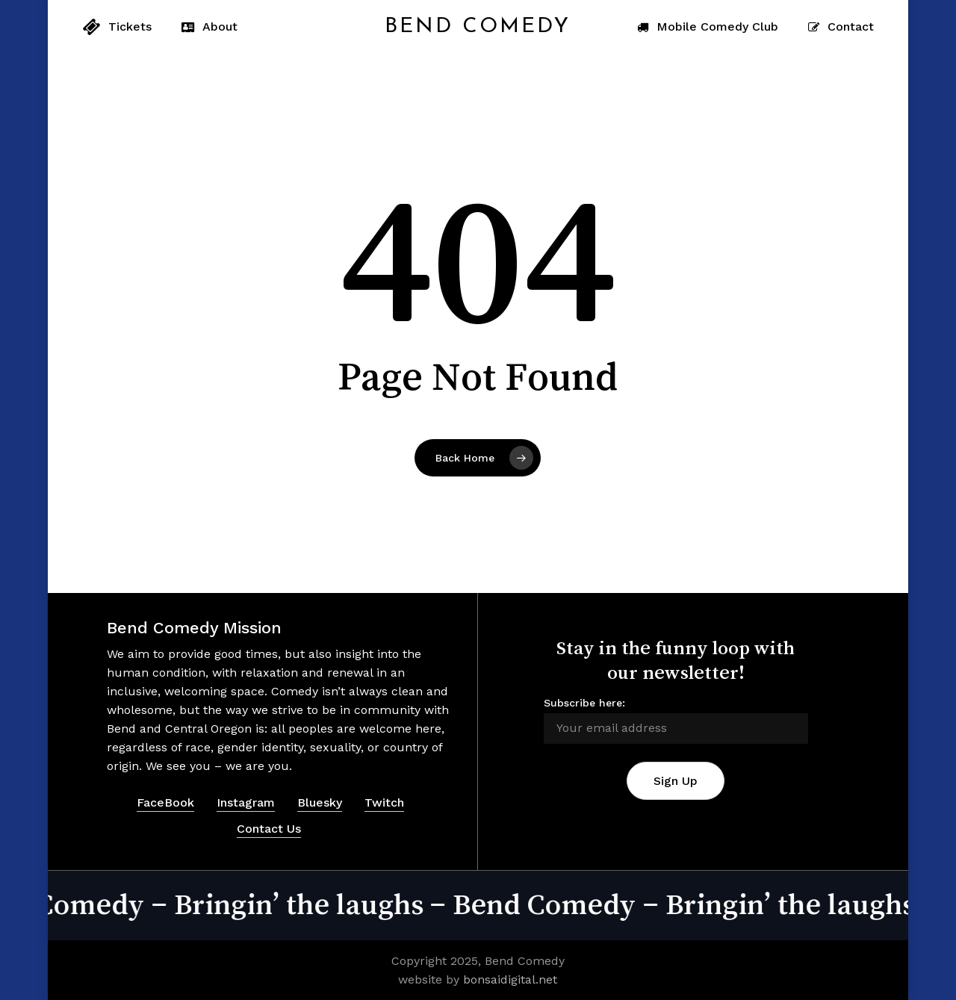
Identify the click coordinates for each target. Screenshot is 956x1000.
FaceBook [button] (165, 802)
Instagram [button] (246, 802)
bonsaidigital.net (510, 979)
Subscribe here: (584, 703)
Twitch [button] (384, 802)
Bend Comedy (478, 26)
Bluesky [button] (319, 802)
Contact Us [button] (269, 829)
